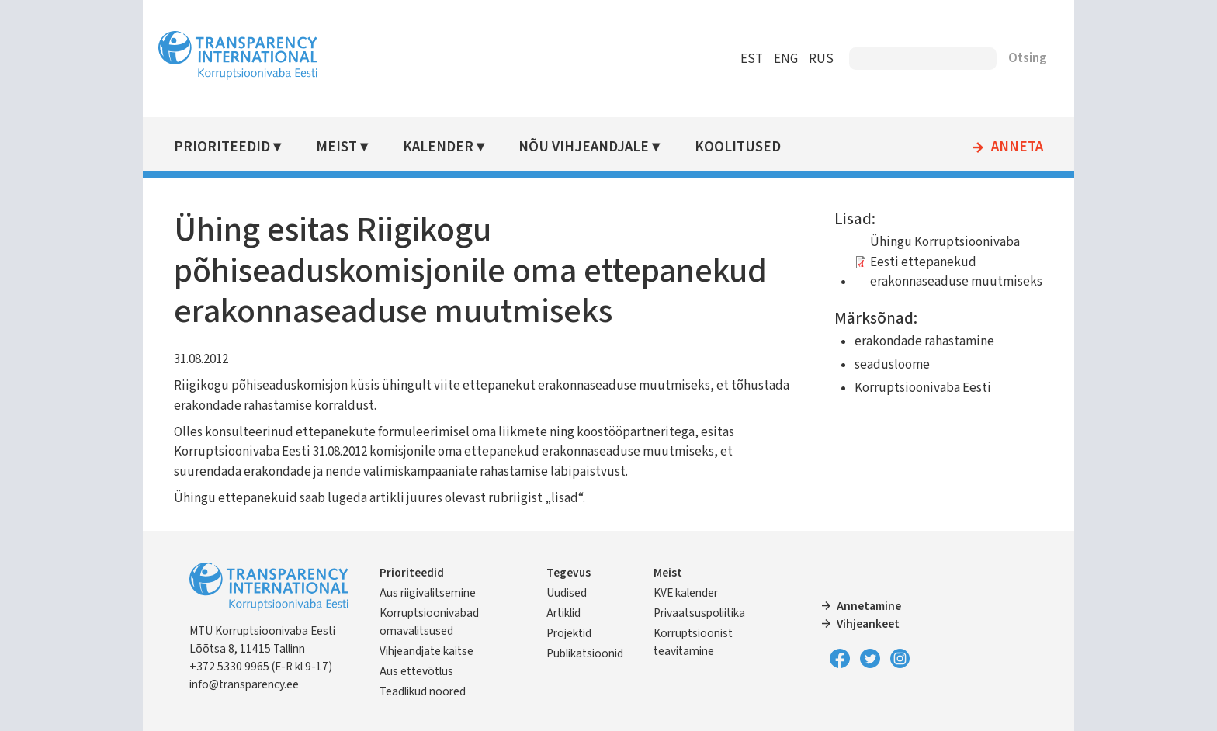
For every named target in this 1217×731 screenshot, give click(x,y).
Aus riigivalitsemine (428, 593)
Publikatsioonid (584, 653)
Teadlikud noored (423, 691)
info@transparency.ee (244, 684)
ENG (786, 59)
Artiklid (563, 613)
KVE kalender (686, 593)
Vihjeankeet (868, 624)
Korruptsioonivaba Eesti (923, 388)
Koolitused (738, 147)
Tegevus (568, 572)
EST (751, 59)
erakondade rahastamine (924, 341)
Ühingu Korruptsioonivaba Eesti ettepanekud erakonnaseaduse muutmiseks (956, 262)
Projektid (568, 633)
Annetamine (869, 606)
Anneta (1017, 147)
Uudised (566, 593)
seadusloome (892, 364)
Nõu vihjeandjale (583, 147)
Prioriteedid (222, 147)
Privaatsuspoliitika (699, 613)
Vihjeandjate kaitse (426, 651)
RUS (821, 59)
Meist (336, 147)
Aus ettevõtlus (416, 671)
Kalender (438, 147)
